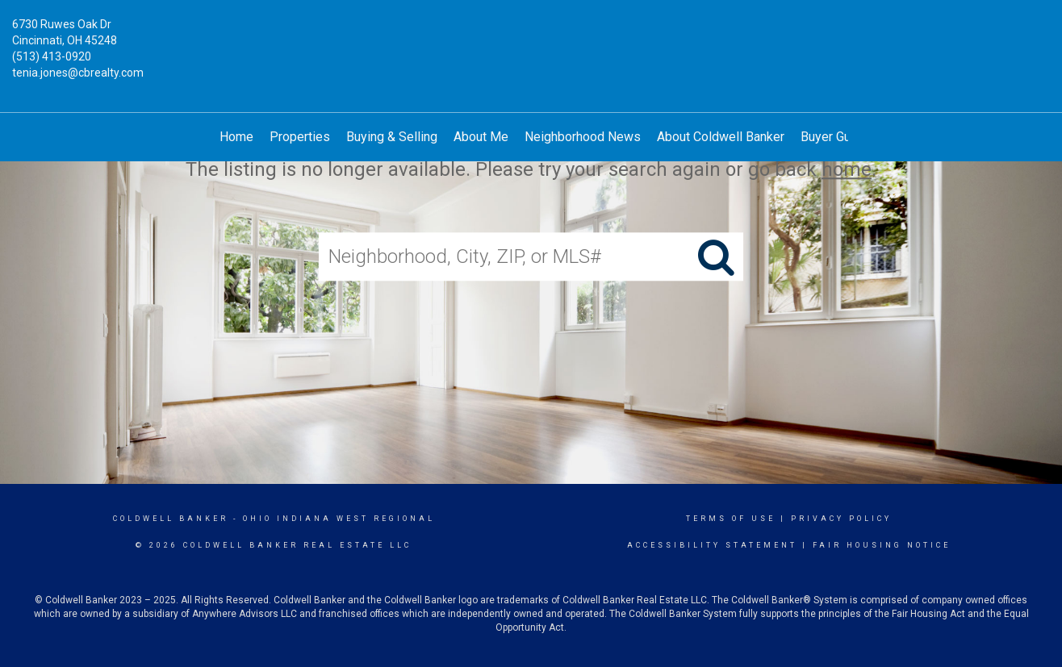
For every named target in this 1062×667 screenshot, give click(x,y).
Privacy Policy (841, 519)
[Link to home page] (531, 36)
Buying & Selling (391, 136)
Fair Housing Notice (882, 545)
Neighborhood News (583, 136)
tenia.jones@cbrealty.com (78, 72)
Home (236, 136)
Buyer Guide (834, 136)
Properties (300, 136)
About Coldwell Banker (720, 136)
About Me (481, 136)
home (847, 169)
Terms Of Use (731, 519)
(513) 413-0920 (51, 56)
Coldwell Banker (170, 519)
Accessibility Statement (712, 545)
